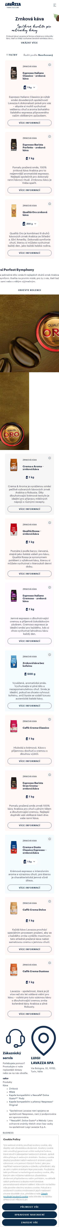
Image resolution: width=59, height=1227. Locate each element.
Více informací (29, 123)
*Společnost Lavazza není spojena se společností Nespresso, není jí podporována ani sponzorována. (32, 1114)
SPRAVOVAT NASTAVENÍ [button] (30, 1215)
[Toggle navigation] (53, 5)
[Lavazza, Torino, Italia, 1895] (13, 5)
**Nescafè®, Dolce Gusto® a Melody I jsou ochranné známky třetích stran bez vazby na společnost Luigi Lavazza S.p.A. (31, 1124)
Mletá (12, 1092)
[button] (29, 1082)
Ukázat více (29, 43)
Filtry (11, 55)
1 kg (29, 87)
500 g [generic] (29, 674)
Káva (5, 1085)
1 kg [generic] (29, 158)
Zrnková (13, 1089)
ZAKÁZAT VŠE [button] (29, 1222)
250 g (29, 223)
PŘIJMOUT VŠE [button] (29, 1207)
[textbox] (29, 87)
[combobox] (29, 87)
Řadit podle (30, 55)
